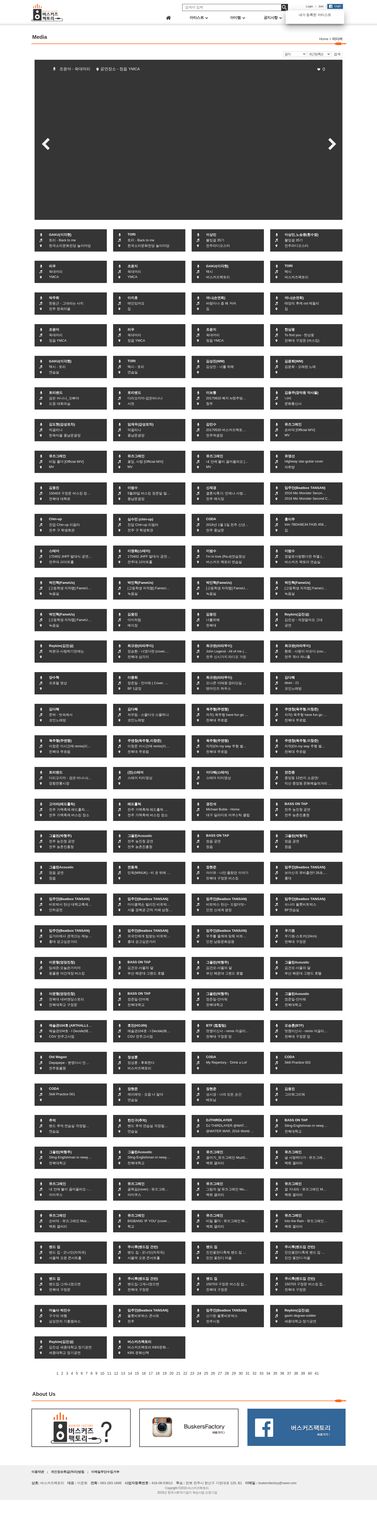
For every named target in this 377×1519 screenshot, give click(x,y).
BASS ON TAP (296, 804)
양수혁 (54, 677)
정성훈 (132, 1057)
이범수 (132, 488)
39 (303, 1373)
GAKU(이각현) (60, 235)
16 (144, 1373)
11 (109, 1373)
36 (282, 1373)
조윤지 (132, 266)
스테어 (54, 551)
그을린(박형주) (60, 836)
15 (137, 1373)
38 (296, 1373)
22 (185, 1373)
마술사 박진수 (59, 1310)
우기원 (290, 931)
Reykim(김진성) (297, 614)
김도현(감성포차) (62, 424)
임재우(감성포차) (140, 424)
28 (227, 1373)
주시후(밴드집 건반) (142, 1247)
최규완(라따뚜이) (140, 646)
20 (171, 1373)
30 (241, 1373)
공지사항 (273, 17)
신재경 (211, 488)
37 (289, 1373)
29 (234, 1373)
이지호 (132, 298)
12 (116, 1373)
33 (261, 1373)
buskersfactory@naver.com (277, 1483)
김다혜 (290, 677)
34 (268, 1373)
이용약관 (37, 1472)
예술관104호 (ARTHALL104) (71, 1025)
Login (309, 6)
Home (323, 39)
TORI (131, 234)
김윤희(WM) (294, 361)
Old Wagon (58, 1057)
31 (248, 1373)
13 (123, 1373)
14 (130, 1373)
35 (275, 1373)
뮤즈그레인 (293, 424)
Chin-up (55, 519)
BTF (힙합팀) (216, 1025)
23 (192, 1373)
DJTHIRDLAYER (219, 1120)
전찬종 (290, 772)
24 (199, 1373)
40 (310, 1373)
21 (178, 1373)
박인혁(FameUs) (62, 583)
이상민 (211, 235)
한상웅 (290, 329)
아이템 (237, 17)
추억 (52, 1120)
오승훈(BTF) (294, 1025)
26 (213, 1373)
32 (254, 1373)
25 (206, 1373)
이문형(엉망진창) (62, 962)
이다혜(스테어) (217, 772)
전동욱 (132, 867)
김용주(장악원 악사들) (301, 393)
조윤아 (54, 329)
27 (220, 1373)
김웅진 (54, 488)
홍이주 (290, 519)
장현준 (211, 867)
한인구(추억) (137, 1120)
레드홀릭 (134, 804)
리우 (52, 266)
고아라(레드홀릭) (62, 804)
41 (317, 1373)
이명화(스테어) (138, 551)
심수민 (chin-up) (140, 519)
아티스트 (199, 17)
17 (151, 1373)
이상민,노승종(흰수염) (301, 235)
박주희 (54, 298)
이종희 (132, 677)
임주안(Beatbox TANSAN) (305, 488)
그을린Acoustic (139, 836)
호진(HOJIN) (137, 1025)
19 (165, 1373)
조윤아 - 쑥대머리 (74, 69)
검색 (337, 54)
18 (158, 1373)
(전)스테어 (135, 772)
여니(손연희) (215, 298)
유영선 (290, 456)
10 (102, 1373)
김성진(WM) (215, 361)
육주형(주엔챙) (217, 709)
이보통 (211, 393)
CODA (211, 519)
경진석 (211, 804)
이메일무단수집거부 (105, 1472)
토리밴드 (56, 393)
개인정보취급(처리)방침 (67, 1472)
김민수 (211, 424)
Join (321, 6)
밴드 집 (54, 1247)
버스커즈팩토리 (139, 1342)
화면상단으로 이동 (369, 1511)
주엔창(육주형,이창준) (301, 709)
